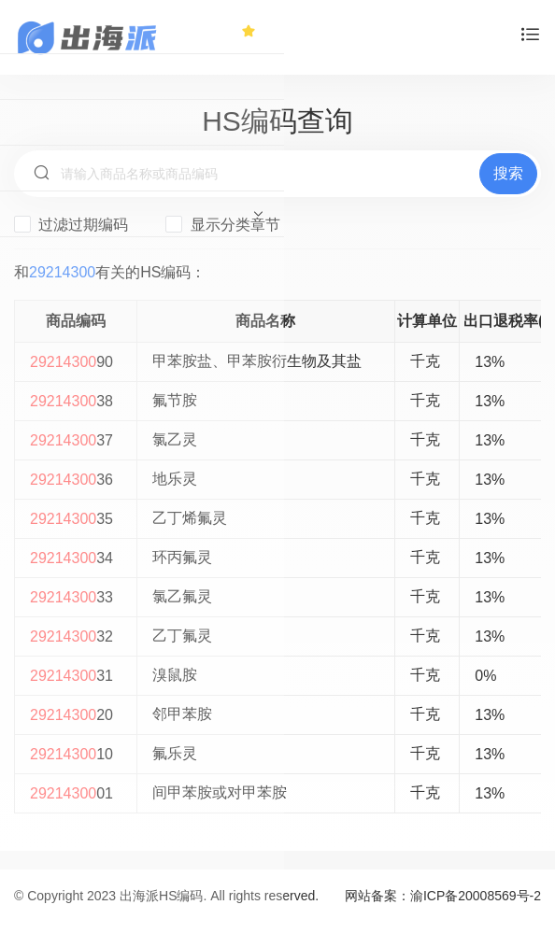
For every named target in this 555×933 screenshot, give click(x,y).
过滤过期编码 (71, 224)
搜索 (508, 173)
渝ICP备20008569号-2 (475, 895)
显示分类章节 (222, 224)
